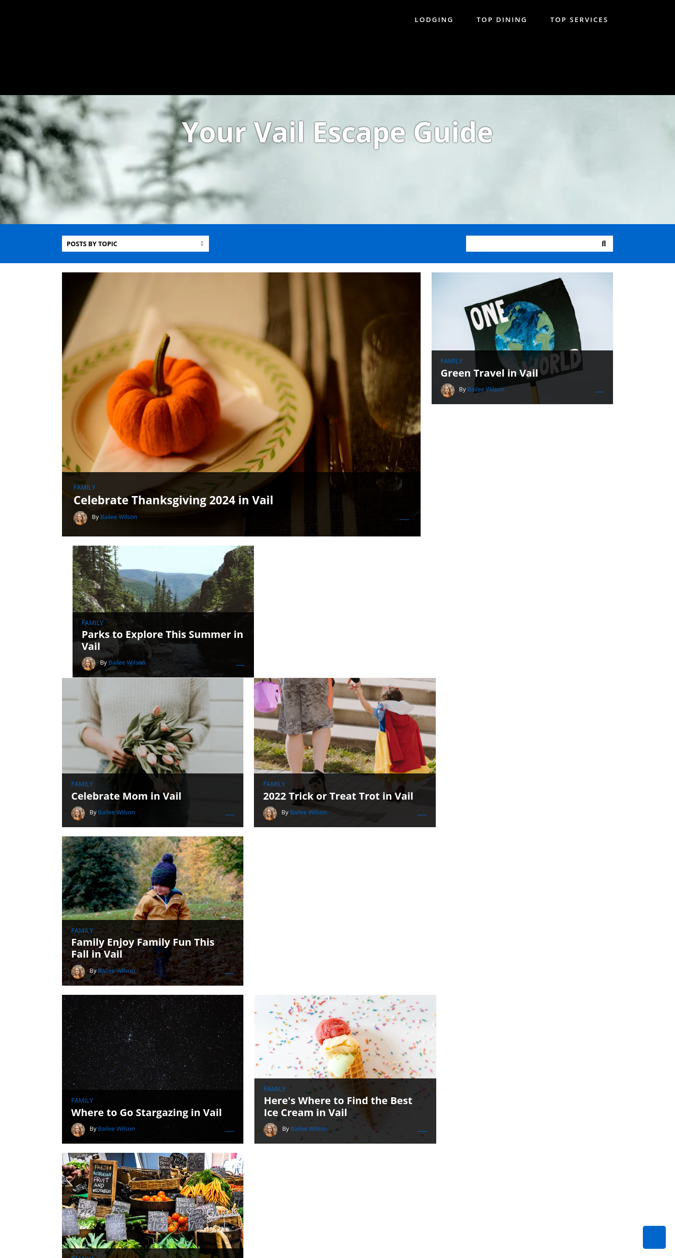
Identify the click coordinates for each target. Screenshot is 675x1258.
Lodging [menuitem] (434, 19)
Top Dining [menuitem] (502, 19)
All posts (297, 1049)
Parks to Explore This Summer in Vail (521, 510)
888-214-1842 (364, 1159)
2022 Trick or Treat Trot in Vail (334, 675)
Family (84, 498)
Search (604, 248)
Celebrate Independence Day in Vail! (150, 986)
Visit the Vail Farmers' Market (521, 833)
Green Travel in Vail (495, 376)
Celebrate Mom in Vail (126, 675)
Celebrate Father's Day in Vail (333, 992)
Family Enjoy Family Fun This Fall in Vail (518, 669)
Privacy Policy (507, 1247)
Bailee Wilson (118, 528)
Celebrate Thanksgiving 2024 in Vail (174, 511)
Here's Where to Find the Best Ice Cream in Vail (333, 827)
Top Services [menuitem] (579, 19)
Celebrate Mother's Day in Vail (522, 992)
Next (378, 1049)
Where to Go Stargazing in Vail (147, 833)
